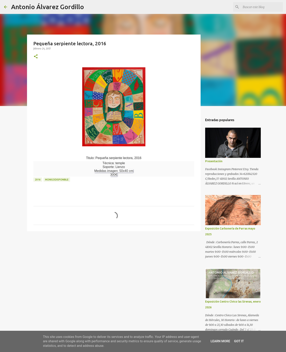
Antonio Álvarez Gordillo (47, 6)
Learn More (220, 341)
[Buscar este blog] (262, 7)
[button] (35, 56)
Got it (239, 341)
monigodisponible (57, 179)
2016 (38, 179)
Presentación (213, 161)
